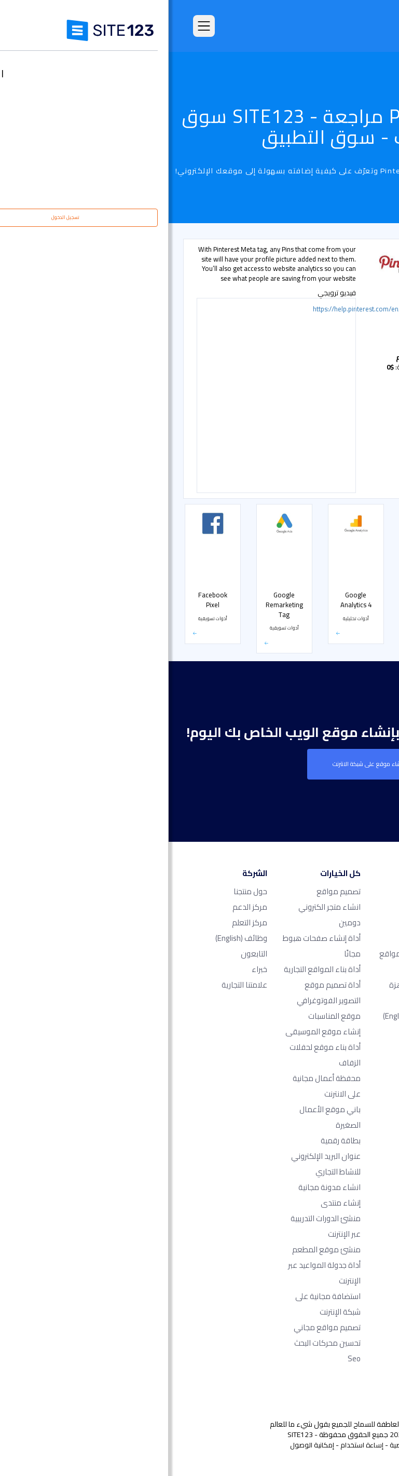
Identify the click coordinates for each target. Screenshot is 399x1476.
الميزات (274, 922)
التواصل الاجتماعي (351, 500)
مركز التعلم (81, 922)
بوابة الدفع (358, 521)
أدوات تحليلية (356, 297)
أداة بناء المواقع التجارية (153, 969)
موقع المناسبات (166, 1015)
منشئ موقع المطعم (157, 1249)
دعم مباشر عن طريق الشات (348, 322)
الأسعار (362, 457)
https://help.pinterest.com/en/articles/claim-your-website (209, 310)
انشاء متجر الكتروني (161, 906)
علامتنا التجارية (76, 984)
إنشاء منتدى (172, 1202)
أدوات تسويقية (354, 348)
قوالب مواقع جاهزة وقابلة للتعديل (253, 992)
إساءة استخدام (193, 1445)
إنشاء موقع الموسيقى (154, 1031)
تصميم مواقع (170, 891)
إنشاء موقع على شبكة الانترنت (200, 764)
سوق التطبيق (249, 1015)
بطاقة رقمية (172, 1140)
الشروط (267, 1445)
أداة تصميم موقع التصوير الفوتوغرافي (160, 992)
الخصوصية (236, 1445)
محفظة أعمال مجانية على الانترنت (158, 1086)
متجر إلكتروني (355, 478)
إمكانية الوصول (143, 1445)
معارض (362, 413)
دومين (181, 922)
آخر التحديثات (266, 1031)
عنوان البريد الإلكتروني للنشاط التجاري (157, 1164)
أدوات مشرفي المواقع (345, 369)
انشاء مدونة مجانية (161, 1187)
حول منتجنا (82, 891)
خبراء (91, 969)
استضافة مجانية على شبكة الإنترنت (159, 1304)
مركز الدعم (81, 906)
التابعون (85, 953)
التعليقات (270, 938)
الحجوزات (361, 435)
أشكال (363, 391)
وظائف (73, 938)
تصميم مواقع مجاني (158, 1327)
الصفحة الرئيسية (260, 891)
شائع (365, 275)
